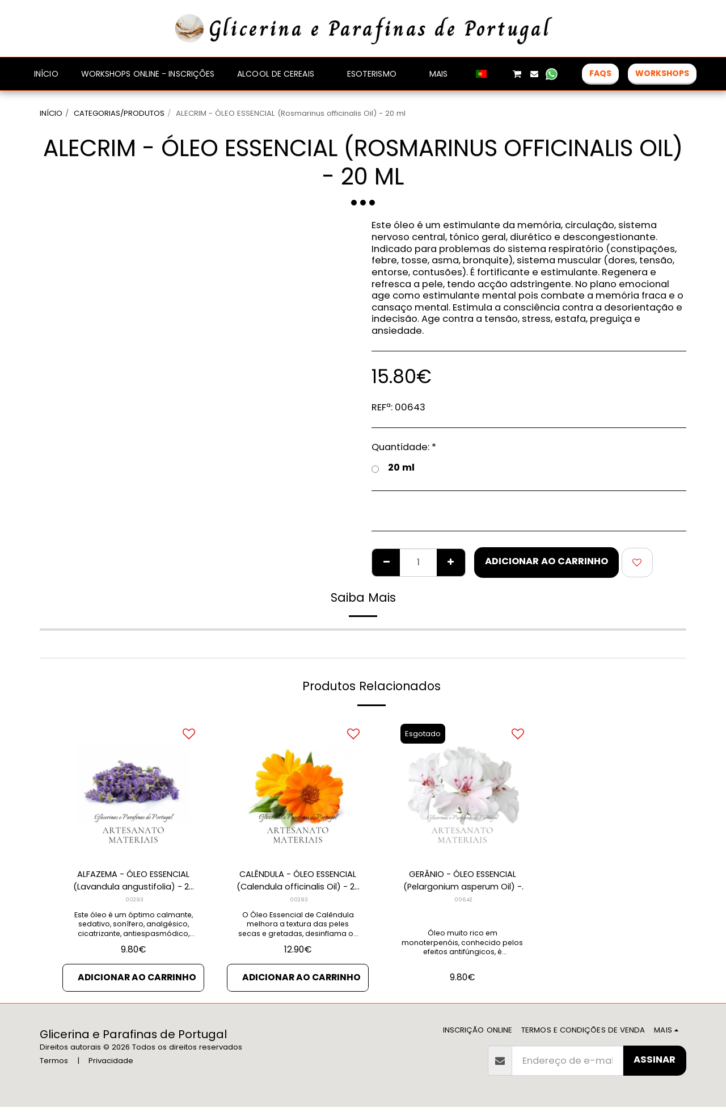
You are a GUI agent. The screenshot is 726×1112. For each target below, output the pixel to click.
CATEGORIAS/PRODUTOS (119, 113)
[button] (500, 74)
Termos (54, 1065)
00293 (134, 902)
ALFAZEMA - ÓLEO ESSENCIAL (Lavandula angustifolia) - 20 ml (133, 882)
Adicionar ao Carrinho (546, 561)
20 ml (393, 468)
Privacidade (110, 1065)
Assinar (655, 1064)
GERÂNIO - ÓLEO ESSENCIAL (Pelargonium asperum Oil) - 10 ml (463, 882)
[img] (133, 788)
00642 (463, 902)
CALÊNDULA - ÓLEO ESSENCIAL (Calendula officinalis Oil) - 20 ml (298, 882)
